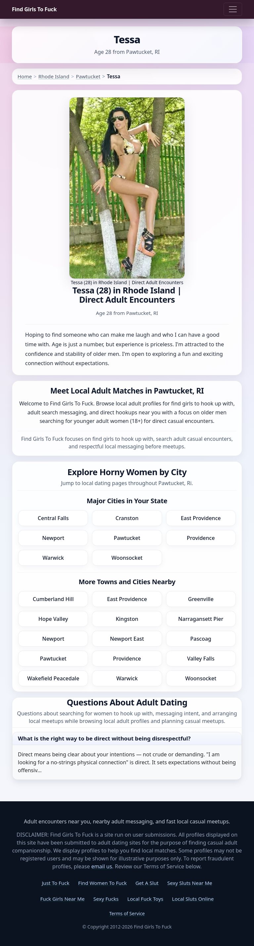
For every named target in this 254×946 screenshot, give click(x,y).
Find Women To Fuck (102, 883)
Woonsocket (127, 557)
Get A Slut (146, 883)
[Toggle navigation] (233, 9)
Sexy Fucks (105, 898)
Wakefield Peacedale (53, 678)
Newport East (127, 638)
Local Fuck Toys (145, 898)
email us (101, 866)
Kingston (127, 619)
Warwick (53, 557)
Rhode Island (53, 76)
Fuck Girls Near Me (62, 898)
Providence (201, 538)
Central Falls (53, 518)
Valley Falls (201, 658)
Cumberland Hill (53, 599)
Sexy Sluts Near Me (189, 883)
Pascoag (200, 638)
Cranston (127, 518)
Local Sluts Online (193, 898)
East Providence (201, 518)
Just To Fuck (55, 883)
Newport (53, 538)
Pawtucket (88, 76)
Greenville (201, 599)
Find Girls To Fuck (34, 9)
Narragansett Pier (200, 619)
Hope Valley (53, 619)
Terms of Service (127, 913)
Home (25, 76)
